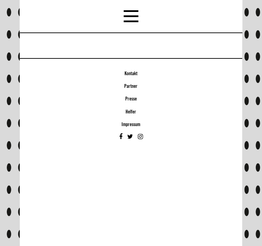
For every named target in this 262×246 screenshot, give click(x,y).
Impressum (130, 124)
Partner (130, 86)
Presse (131, 99)
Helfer (131, 112)
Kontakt (131, 73)
